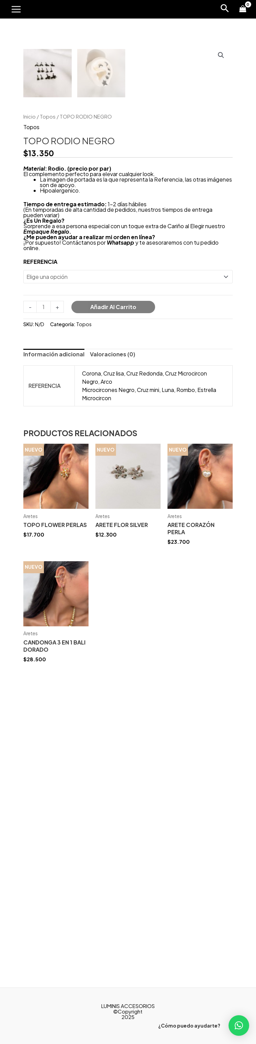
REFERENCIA (40, 540)
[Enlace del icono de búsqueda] (224, 9)
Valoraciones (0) (112, 633)
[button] (239, 1025)
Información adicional (53, 633)
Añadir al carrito (113, 585)
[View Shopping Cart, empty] (242, 9)
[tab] (53, 633)
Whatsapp (120, 521)
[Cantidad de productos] (43, 586)
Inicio (29, 395)
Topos (48, 395)
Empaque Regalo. (47, 510)
